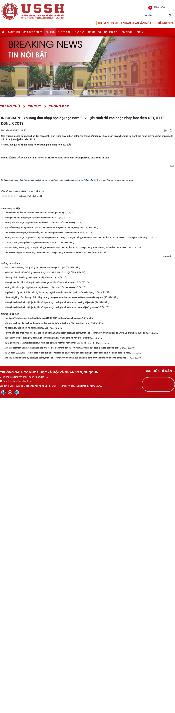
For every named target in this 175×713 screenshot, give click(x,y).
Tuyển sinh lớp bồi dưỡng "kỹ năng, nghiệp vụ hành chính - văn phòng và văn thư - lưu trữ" (47, 653)
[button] (156, 8)
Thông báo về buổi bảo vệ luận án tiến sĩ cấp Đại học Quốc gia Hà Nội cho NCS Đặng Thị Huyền (49, 617)
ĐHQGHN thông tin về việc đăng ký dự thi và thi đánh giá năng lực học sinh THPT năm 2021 (48, 568)
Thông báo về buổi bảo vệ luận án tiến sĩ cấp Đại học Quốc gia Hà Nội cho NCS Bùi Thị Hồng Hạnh (51, 622)
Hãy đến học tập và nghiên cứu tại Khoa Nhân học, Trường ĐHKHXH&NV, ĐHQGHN (44, 543)
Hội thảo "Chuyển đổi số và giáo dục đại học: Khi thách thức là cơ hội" (37, 587)
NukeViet (73, 701)
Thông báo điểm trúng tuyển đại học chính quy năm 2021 (32, 533)
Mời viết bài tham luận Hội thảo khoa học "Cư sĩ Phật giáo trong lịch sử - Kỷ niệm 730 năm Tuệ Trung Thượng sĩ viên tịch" (62, 663)
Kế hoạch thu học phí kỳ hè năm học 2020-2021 (27, 643)
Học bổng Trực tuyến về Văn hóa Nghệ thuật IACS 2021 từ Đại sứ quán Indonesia (43, 633)
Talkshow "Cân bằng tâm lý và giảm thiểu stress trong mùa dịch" (35, 582)
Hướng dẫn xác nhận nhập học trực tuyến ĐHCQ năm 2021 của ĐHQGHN (39, 538)
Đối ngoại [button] (127, 32)
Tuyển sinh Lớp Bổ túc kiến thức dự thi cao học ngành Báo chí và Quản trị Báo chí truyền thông (49, 607)
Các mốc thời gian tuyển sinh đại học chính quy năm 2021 (32, 558)
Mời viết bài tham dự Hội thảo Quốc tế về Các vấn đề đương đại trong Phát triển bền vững (47, 638)
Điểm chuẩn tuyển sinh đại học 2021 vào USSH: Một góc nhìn (34, 528)
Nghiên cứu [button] (111, 32)
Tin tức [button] (50, 32)
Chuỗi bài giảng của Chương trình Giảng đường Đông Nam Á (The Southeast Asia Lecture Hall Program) (54, 612)
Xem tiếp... (168, 571)
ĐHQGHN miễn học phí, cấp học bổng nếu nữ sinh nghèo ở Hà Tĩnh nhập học (41, 548)
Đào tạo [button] (80, 32)
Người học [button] (94, 32)
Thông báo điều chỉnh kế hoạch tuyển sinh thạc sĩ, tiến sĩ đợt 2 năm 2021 (39, 597)
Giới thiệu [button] (14, 32)
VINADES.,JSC (95, 701)
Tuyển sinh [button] (64, 32)
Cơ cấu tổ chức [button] (32, 32)
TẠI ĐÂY (67, 144)
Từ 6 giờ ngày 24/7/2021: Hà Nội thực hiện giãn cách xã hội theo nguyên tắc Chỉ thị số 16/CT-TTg (51, 658)
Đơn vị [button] (140, 32)
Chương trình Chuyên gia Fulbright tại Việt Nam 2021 (30, 592)
